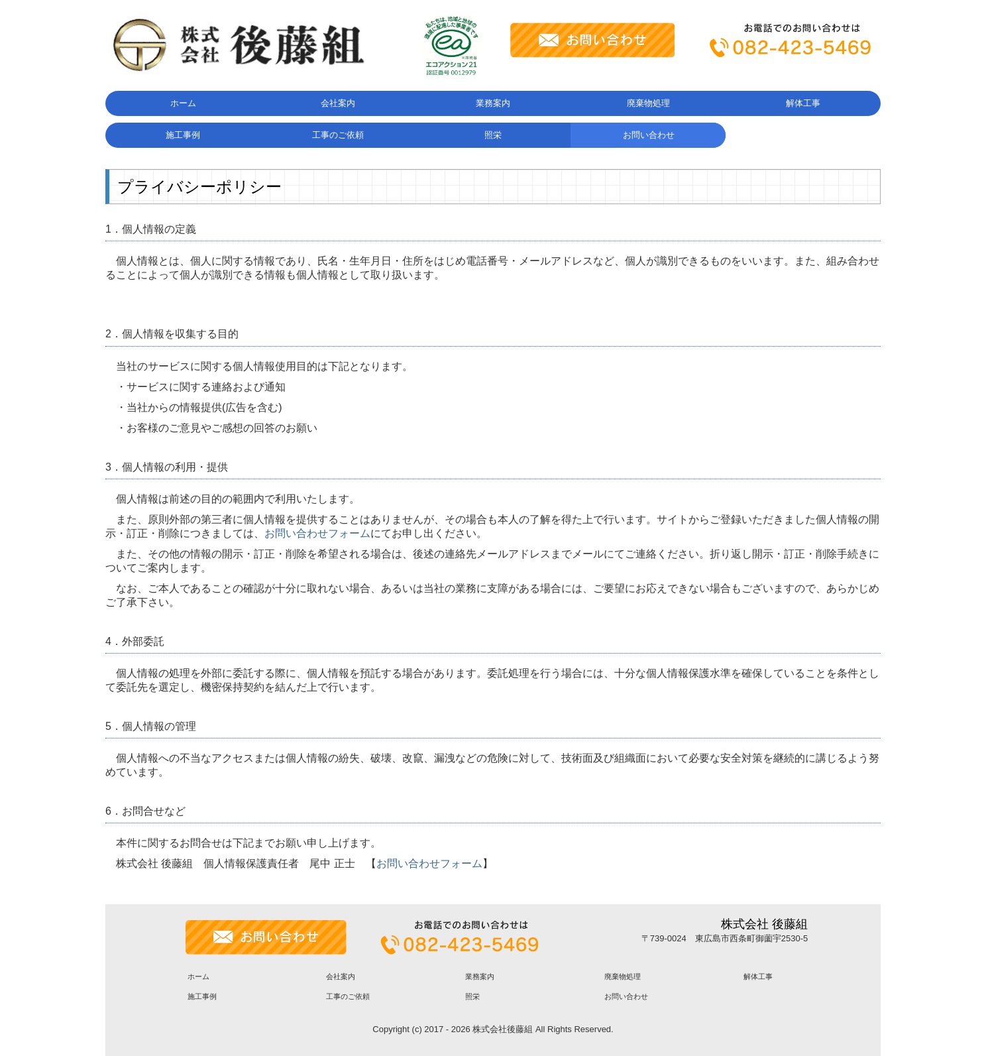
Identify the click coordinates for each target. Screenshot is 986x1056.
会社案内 (338, 103)
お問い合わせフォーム (317, 533)
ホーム (183, 103)
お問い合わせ (649, 135)
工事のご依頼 (338, 135)
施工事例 (183, 135)
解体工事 (803, 103)
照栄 (493, 135)
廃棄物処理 (648, 103)
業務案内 (493, 103)
